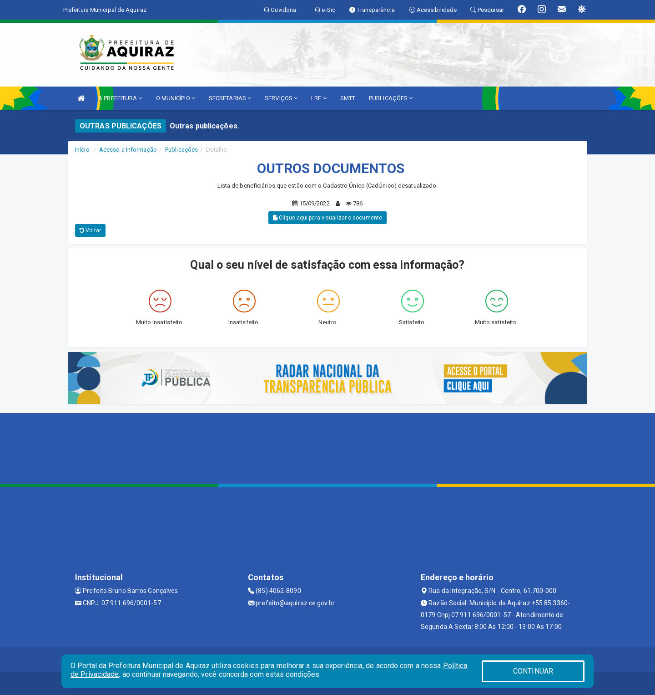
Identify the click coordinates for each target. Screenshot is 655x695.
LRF (319, 98)
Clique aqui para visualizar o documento (327, 218)
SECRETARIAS (230, 98)
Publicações (181, 149)
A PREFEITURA (120, 98)
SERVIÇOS (281, 98)
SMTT (347, 98)
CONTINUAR (533, 671)
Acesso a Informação (128, 149)
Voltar (90, 230)
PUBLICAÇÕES (391, 98)
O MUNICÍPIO (175, 98)
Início (82, 149)
